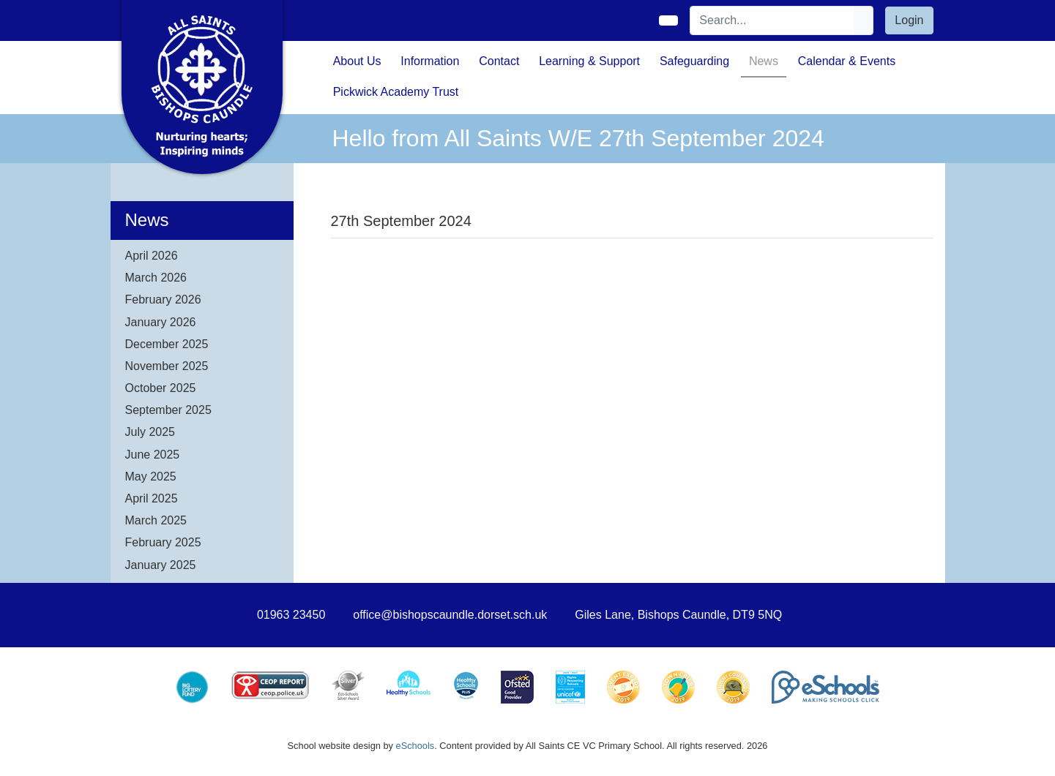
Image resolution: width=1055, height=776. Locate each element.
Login (909, 20)
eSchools (415, 745)
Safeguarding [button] (694, 61)
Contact (499, 61)
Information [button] (429, 61)
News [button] (763, 61)
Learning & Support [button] (589, 61)
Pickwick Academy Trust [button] (396, 92)
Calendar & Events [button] (846, 61)
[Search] (772, 20)
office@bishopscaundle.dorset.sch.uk (450, 615)
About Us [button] (357, 61)
